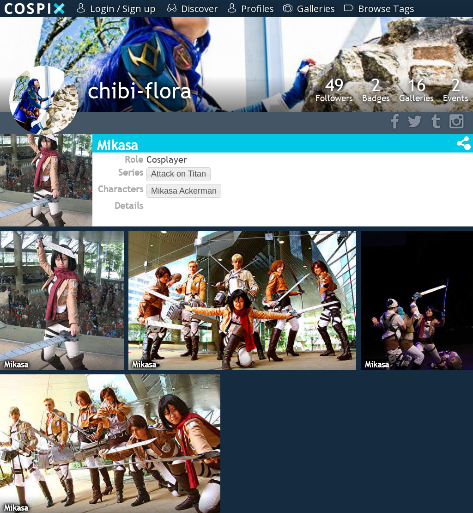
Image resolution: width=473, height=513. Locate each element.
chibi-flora (140, 90)
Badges (376, 89)
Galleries (416, 89)
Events (455, 89)
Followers (334, 89)
